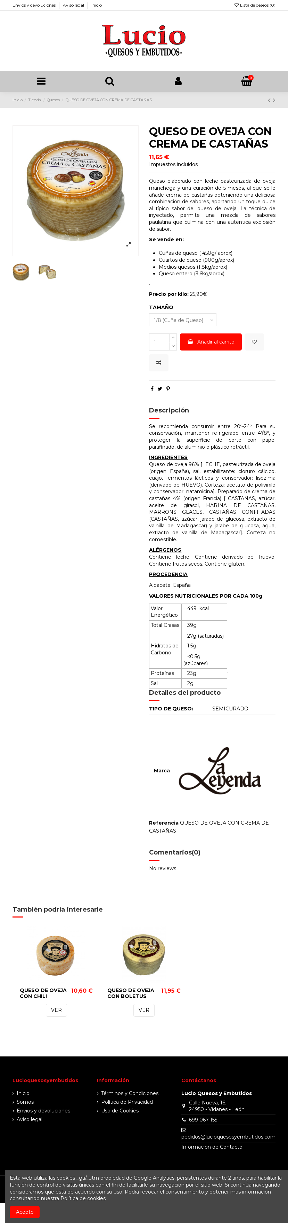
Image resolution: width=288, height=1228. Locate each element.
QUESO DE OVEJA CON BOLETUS (130, 993)
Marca (162, 771)
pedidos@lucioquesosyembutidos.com (228, 1137)
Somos (25, 1102)
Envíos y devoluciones (35, 5)
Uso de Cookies (120, 1111)
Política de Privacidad (127, 1102)
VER (56, 1010)
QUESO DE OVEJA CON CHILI (43, 993)
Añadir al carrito (210, 342)
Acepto (25, 1212)
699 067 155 (203, 1120)
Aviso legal (74, 5)
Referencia (164, 823)
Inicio (96, 5)
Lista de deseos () (254, 5)
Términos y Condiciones (129, 1093)
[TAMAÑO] (183, 319)
